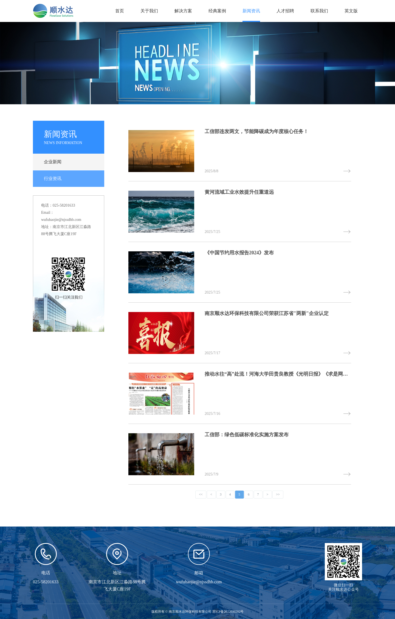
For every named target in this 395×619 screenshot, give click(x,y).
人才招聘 (285, 11)
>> (278, 494)
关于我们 (149, 11)
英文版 (351, 11)
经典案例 (217, 11)
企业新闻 (52, 161)
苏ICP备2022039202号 (228, 612)
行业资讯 (52, 178)
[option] (197, 63)
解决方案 (183, 11)
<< (201, 494)
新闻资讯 (251, 11)
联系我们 (319, 11)
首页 (119, 11)
